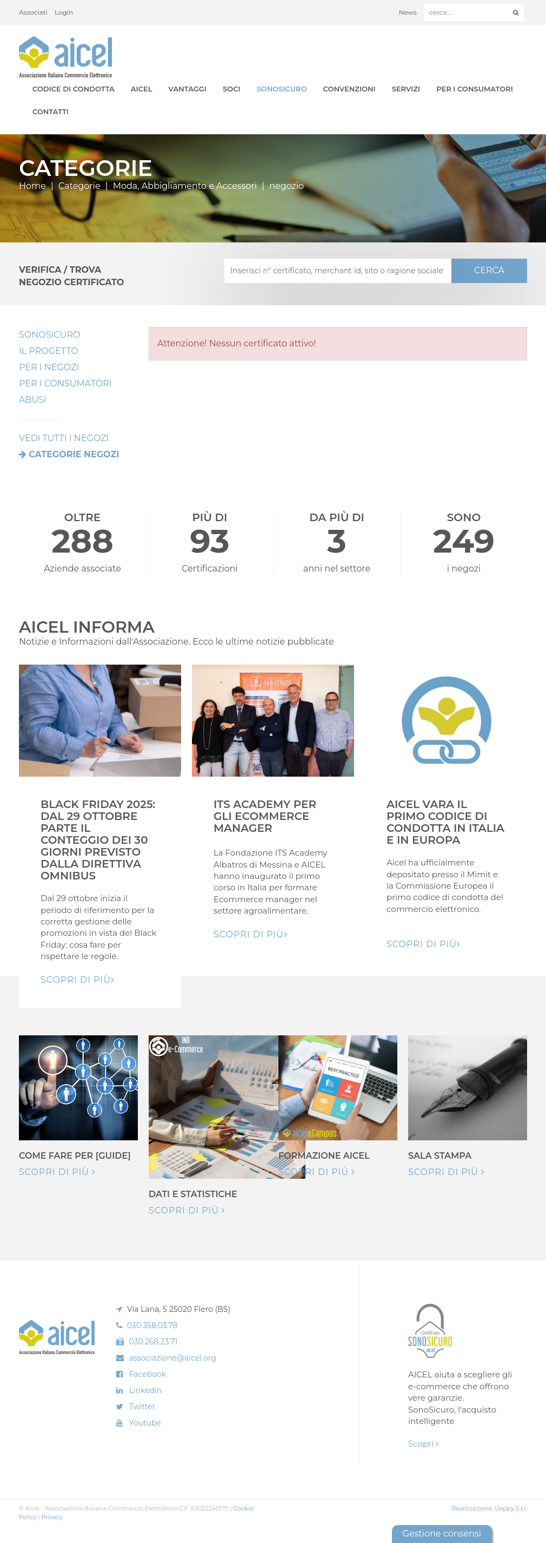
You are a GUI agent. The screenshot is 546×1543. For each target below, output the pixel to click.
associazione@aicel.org (172, 1358)
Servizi (406, 88)
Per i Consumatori (474, 88)
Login (64, 12)
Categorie (79, 186)
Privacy (52, 1517)
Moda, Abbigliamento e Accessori (185, 186)
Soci (232, 88)
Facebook (147, 1374)
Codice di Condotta (73, 88)
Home (32, 186)
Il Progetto (48, 351)
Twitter (142, 1406)
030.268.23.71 (153, 1342)
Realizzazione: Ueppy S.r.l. (489, 1508)
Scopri (423, 1444)
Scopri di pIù (78, 980)
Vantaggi (188, 88)
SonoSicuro (282, 88)
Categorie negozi (74, 454)
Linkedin (145, 1390)
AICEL (141, 88)
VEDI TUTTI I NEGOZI (64, 438)
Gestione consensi (442, 1533)
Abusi (32, 400)
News (408, 12)
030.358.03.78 (152, 1325)
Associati (33, 12)
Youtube (145, 1423)
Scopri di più (57, 1172)
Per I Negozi (49, 367)
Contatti (50, 111)
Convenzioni (349, 88)
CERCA (489, 270)
